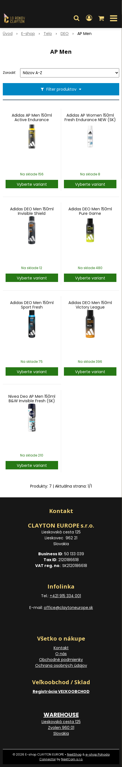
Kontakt (61, 648)
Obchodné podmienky (61, 659)
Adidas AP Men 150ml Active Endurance (32, 117)
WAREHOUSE (61, 715)
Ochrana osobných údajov (61, 665)
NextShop (74, 754)
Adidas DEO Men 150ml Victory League (90, 304)
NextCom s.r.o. (72, 759)
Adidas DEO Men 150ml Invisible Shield (32, 211)
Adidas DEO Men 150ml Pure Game (90, 211)
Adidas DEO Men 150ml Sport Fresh (32, 304)
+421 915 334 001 (65, 596)
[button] (76, 18)
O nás (61, 654)
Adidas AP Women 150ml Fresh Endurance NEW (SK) (90, 117)
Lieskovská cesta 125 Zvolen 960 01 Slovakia (61, 727)
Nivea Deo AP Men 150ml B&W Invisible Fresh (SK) (31, 398)
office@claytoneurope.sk (68, 607)
